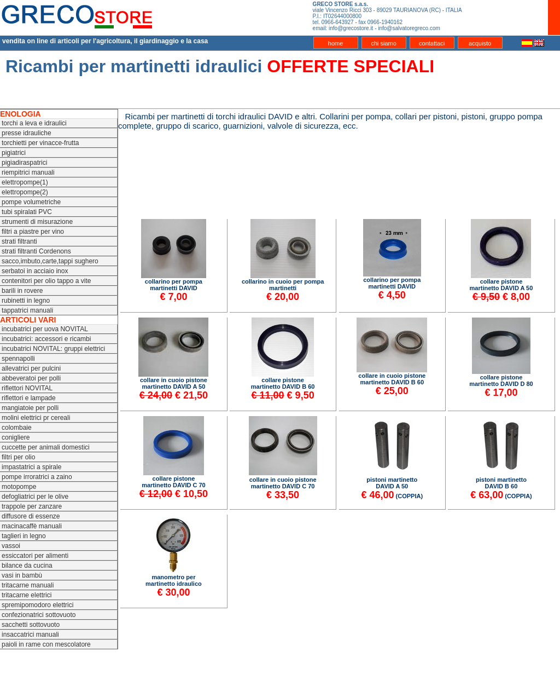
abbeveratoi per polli (31, 378)
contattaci (432, 43)
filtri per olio (18, 457)
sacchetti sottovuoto (31, 625)
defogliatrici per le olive (35, 496)
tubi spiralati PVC (27, 212)
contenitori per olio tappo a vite (46, 281)
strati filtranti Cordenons (36, 251)
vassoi (11, 546)
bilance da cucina (27, 565)
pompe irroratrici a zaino (37, 477)
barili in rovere (22, 291)
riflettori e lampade (29, 398)
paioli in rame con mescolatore (46, 644)
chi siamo (383, 43)
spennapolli (18, 358)
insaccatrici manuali (30, 634)
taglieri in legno (24, 536)
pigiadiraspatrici (24, 162)
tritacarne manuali (28, 585)
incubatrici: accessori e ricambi (46, 339)
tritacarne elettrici (26, 595)
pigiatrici (14, 153)
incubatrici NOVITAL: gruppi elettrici (53, 349)
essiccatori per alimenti (35, 556)
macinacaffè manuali (32, 526)
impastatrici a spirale (31, 467)
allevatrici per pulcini (31, 368)
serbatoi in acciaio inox (35, 271)
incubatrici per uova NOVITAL (45, 329)
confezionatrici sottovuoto (38, 615)
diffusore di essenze (31, 516)
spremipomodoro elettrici (37, 605)
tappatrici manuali (27, 310)
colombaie (17, 427)
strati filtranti (19, 241)
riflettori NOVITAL (27, 388)
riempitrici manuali (28, 172)
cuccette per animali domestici (46, 447)
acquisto (480, 43)
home (335, 43)
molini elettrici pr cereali (36, 418)
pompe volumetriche (31, 202)
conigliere (16, 437)
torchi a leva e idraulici (34, 123)
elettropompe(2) (25, 192)
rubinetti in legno (26, 300)
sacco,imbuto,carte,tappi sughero (50, 261)
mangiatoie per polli (30, 408)
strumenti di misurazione (37, 222)
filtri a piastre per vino (33, 231)
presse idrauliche (26, 133)
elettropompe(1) (25, 182)
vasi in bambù (22, 575)
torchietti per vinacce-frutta (40, 143)
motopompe (19, 487)
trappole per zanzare (32, 506)
